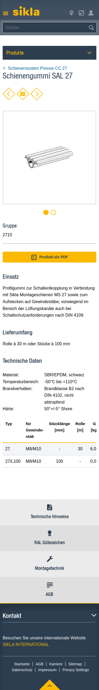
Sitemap (75, 664)
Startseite (22, 664)
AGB (40, 664)
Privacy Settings (76, 670)
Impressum (47, 670)
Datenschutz (22, 670)
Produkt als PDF (49, 257)
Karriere (56, 664)
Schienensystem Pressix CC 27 (35, 68)
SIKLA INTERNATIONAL (26, 644)
